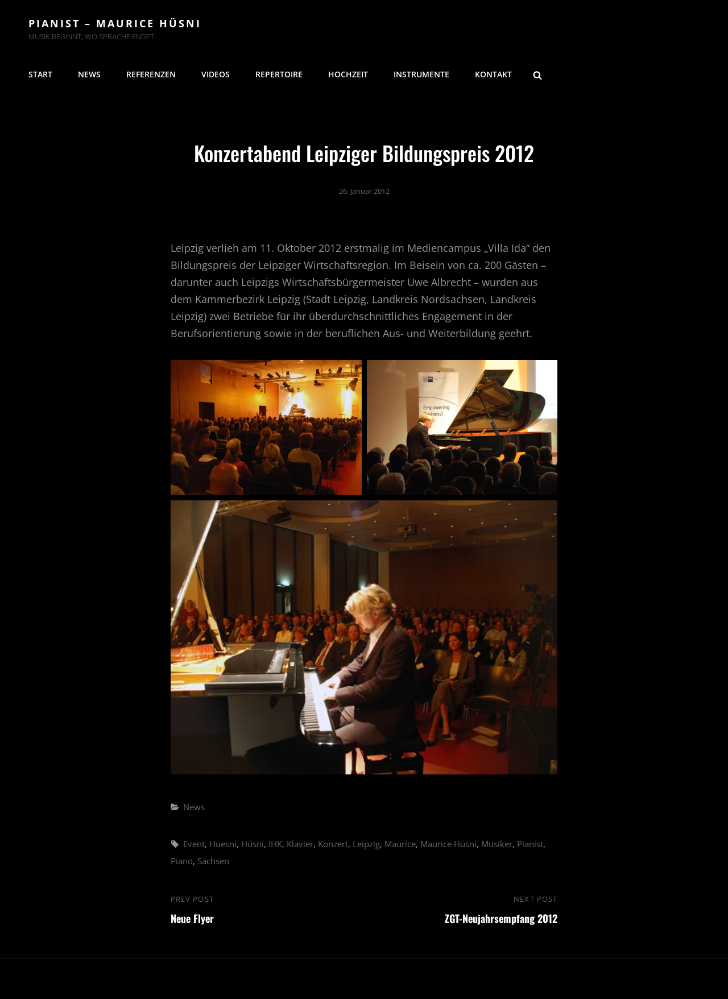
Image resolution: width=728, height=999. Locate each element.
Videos (215, 74)
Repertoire (279, 74)
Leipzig (366, 843)
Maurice (400, 843)
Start (40, 74)
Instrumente (421, 74)
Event (194, 843)
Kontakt (493, 74)
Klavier (300, 843)
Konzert (333, 843)
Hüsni (252, 843)
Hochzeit (348, 74)
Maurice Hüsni (448, 843)
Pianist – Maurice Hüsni (114, 23)
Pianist (530, 843)
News (89, 74)
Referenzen (151, 74)
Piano (182, 861)
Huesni (223, 843)
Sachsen (213, 861)
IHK (275, 843)
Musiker (496, 843)
